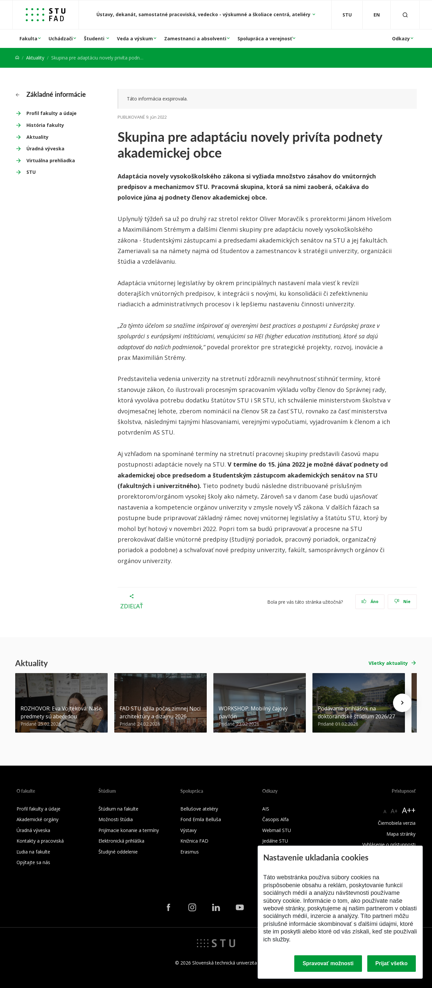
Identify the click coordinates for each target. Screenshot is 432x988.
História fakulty (45, 125)
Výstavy (188, 830)
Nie (402, 601)
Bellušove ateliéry (199, 809)
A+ (394, 811)
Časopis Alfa (275, 819)
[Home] (17, 58)
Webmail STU (276, 830)
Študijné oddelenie (118, 852)
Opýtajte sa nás (33, 862)
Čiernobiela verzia (396, 823)
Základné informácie (51, 94)
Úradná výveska (45, 148)
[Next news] (402, 703)
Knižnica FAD (194, 841)
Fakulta (28, 38)
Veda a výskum (135, 38)
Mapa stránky (400, 834)
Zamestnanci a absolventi (195, 38)
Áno (370, 601)
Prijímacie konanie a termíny (128, 830)
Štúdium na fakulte (118, 809)
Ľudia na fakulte (33, 852)
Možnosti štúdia (115, 819)
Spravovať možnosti (328, 963)
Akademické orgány (37, 819)
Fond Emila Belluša (200, 819)
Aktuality (35, 58)
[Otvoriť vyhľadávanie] (405, 14)
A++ (408, 810)
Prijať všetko (392, 963)
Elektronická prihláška (121, 841)
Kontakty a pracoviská (40, 841)
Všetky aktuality (388, 663)
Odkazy (401, 38)
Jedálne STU (275, 841)
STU (31, 172)
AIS (265, 809)
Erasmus (189, 852)
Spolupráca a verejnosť (264, 38)
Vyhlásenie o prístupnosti (388, 844)
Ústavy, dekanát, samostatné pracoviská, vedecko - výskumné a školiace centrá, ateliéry (204, 14)
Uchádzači (61, 38)
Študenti (95, 38)
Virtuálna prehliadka (50, 160)
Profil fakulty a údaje (51, 113)
